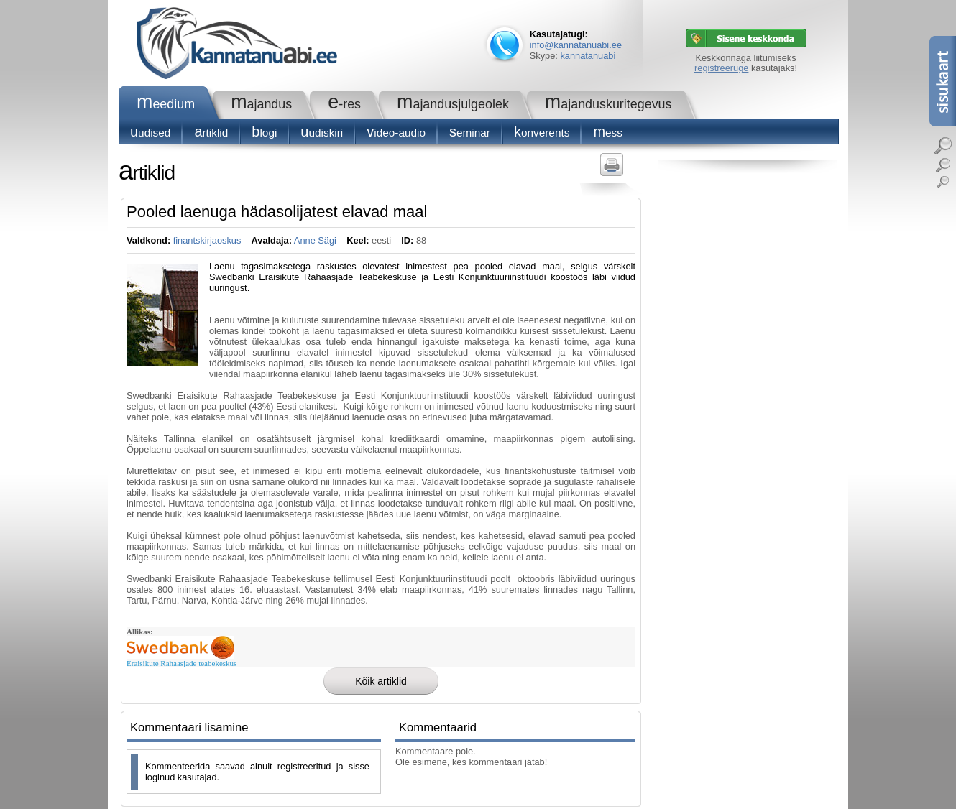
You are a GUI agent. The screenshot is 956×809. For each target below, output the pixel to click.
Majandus (261, 104)
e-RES (344, 104)
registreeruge (721, 68)
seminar (469, 132)
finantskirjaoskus (207, 240)
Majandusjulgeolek (453, 104)
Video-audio (396, 132)
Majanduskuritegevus (608, 104)
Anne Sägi (315, 240)
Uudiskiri (321, 132)
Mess (607, 132)
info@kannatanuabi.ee (576, 45)
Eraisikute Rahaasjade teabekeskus (181, 663)
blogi (264, 132)
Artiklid (211, 132)
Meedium (166, 104)
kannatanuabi (587, 55)
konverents (541, 132)
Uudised (150, 132)
